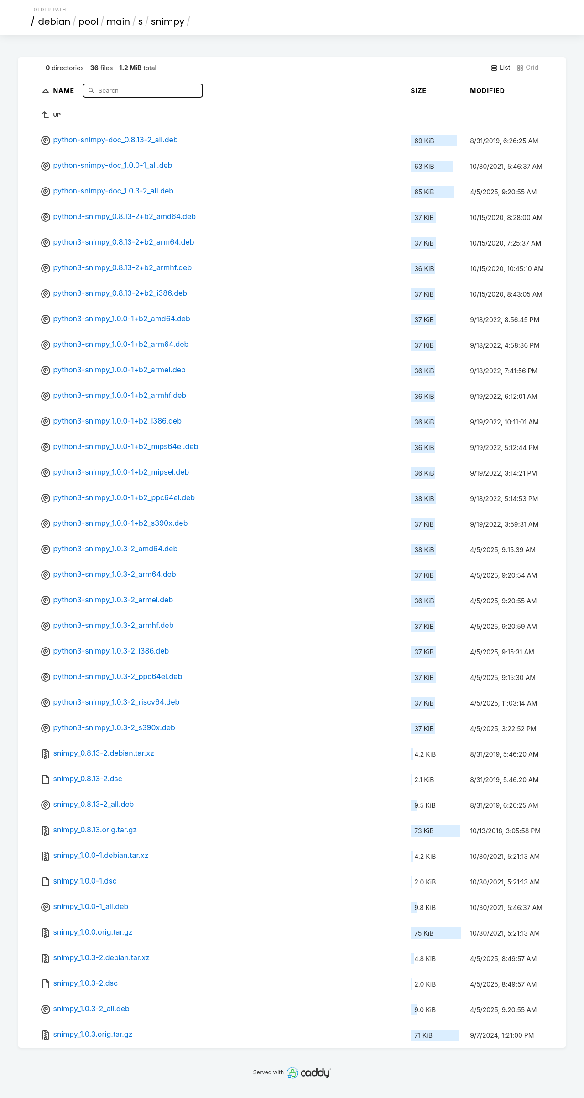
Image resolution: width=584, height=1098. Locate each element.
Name (64, 90)
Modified (487, 90)
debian (54, 21)
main (118, 21)
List (500, 67)
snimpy (168, 21)
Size (419, 90)
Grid (527, 67)
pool (88, 21)
